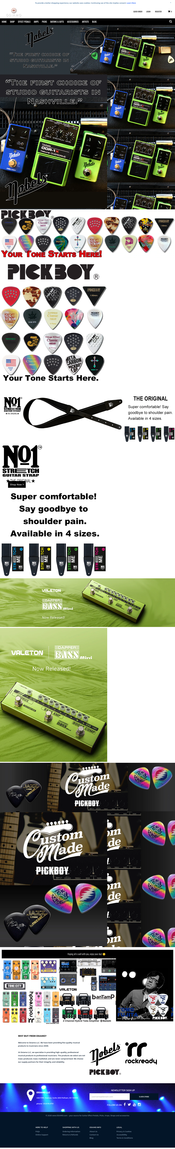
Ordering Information (71, 1132)
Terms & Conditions (125, 1139)
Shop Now (17, 486)
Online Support (42, 1136)
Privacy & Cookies (124, 1132)
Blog (94, 21)
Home (4, 21)
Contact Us (94, 1136)
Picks (44, 21)
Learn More (131, 3)
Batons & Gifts (57, 21)
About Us (93, 1132)
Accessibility (122, 1136)
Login (148, 11)
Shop (12, 21)
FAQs (38, 1132)
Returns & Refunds (70, 1136)
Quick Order (137, 11)
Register (158, 11)
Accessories (73, 21)
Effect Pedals (24, 21)
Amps (36, 21)
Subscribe (144, 1097)
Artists (85, 21)
